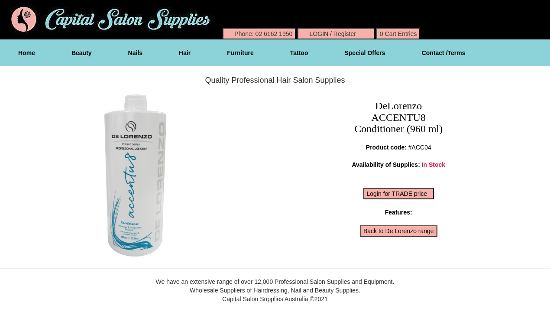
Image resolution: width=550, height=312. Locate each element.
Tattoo (299, 52)
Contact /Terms (444, 52)
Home (26, 52)
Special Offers (364, 52)
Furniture (240, 52)
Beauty (81, 52)
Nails (135, 52)
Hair (185, 52)
